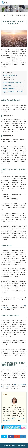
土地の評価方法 (9, 77)
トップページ (3, 8)
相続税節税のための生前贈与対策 (12, 82)
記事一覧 (10, 8)
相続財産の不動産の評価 (10, 75)
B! (23, 436)
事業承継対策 (7, 85)
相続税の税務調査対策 (9, 88)
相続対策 (16, 8)
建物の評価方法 (9, 79)
